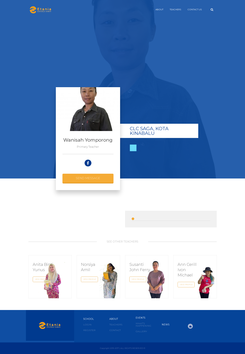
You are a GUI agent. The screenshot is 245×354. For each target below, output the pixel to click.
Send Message (88, 178)
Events (140, 317)
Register (89, 330)
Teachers (175, 9)
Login (87, 324)
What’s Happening (143, 324)
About (159, 9)
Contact (115, 330)
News (166, 324)
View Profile (41, 279)
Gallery (141, 331)
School (88, 318)
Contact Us (195, 9)
